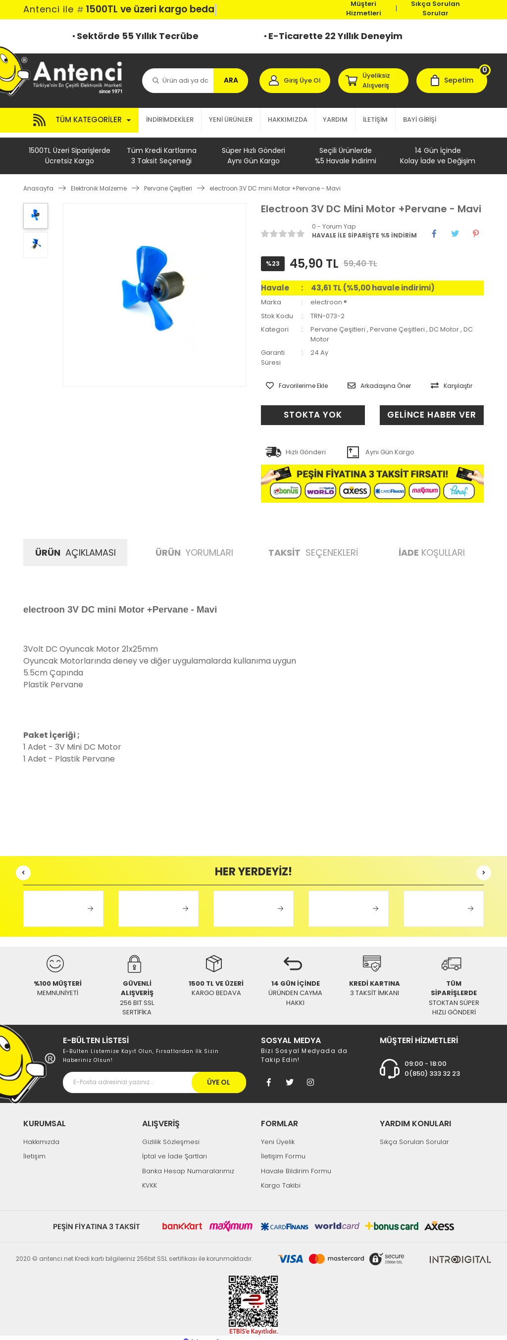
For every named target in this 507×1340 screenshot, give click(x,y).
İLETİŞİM (375, 119)
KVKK (149, 1175)
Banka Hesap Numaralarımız (188, 1161)
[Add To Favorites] (292, 378)
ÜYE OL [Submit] (218, 1072)
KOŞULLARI (432, 542)
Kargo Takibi (281, 1175)
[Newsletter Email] (154, 1072)
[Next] (483, 863)
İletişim (34, 1146)
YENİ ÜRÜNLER (231, 119)
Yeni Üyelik (278, 1132)
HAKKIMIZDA (287, 119)
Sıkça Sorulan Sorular (435, 8)
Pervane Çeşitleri (337, 324)
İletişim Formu (283, 1146)
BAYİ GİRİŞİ (419, 119)
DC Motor (444, 324)
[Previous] (23, 863)
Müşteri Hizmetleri (363, 8)
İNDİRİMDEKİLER (170, 119)
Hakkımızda (41, 1132)
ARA (231, 80)
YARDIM (335, 119)
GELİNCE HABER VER (424, 405)
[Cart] (451, 80)
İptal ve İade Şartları (174, 1146)
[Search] (195, 80)
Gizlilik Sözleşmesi (171, 1132)
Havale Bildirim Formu (296, 1161)
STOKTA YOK (313, 405)
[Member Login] (294, 80)
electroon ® (328, 297)
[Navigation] (81, 120)
